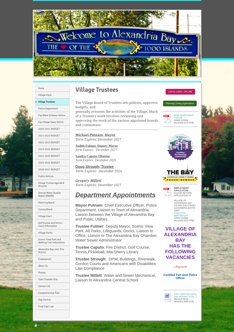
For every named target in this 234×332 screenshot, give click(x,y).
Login (197, 325)
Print (39, 326)
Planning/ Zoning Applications (180, 103)
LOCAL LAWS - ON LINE (180, 91)
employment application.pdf (181, 214)
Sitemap (47, 326)
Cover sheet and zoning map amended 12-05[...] (185, 295)
